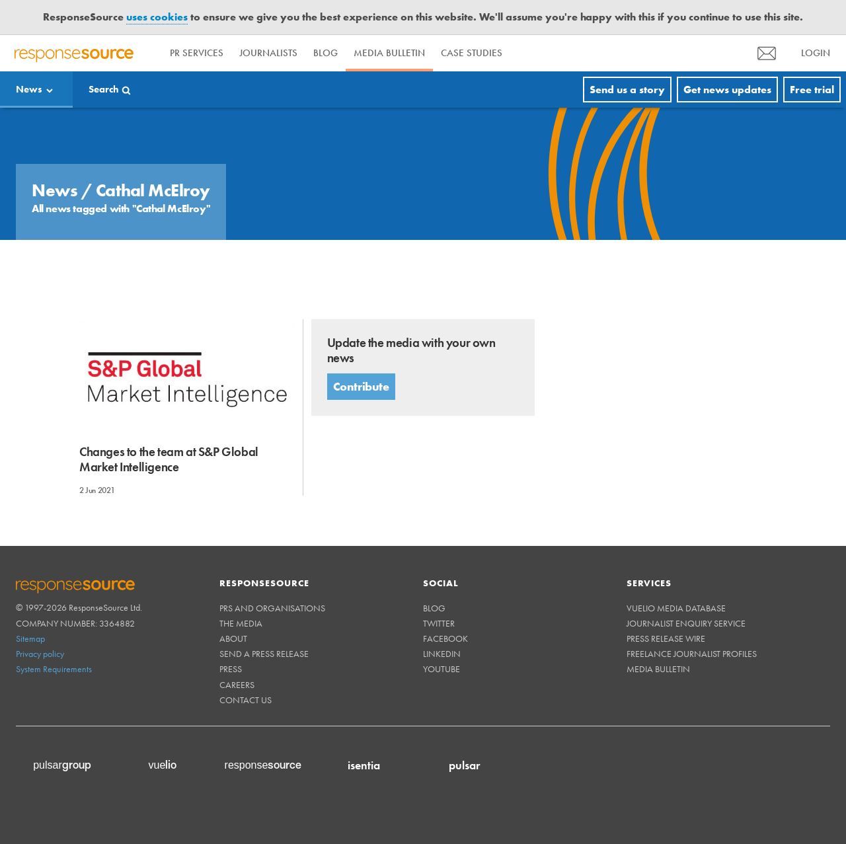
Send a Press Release (264, 654)
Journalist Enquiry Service (686, 623)
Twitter (439, 623)
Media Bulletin (389, 52)
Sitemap (30, 638)
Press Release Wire (666, 638)
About (233, 638)
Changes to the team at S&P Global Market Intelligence (168, 459)
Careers (236, 685)
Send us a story (627, 89)
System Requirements (54, 669)
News (29, 89)
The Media (240, 623)
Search (104, 89)
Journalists (268, 52)
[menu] (766, 53)
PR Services (196, 52)
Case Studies (471, 52)
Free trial (812, 89)
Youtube (441, 669)
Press (230, 669)
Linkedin (442, 654)
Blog (325, 52)
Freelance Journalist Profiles (692, 654)
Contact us (245, 700)
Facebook (445, 638)
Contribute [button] (361, 386)
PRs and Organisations (272, 608)
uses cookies (157, 17)
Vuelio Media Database (676, 608)
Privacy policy (40, 654)
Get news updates (727, 89)
